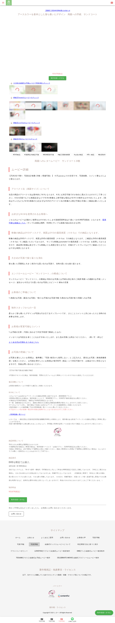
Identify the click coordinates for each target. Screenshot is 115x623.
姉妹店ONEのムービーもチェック (25, 139)
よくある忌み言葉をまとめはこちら (24, 342)
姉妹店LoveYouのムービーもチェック (26, 123)
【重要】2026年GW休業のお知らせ (57, 10)
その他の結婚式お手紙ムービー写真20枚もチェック (31, 83)
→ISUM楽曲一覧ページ (17, 414)
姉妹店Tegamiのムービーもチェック (26, 97)
